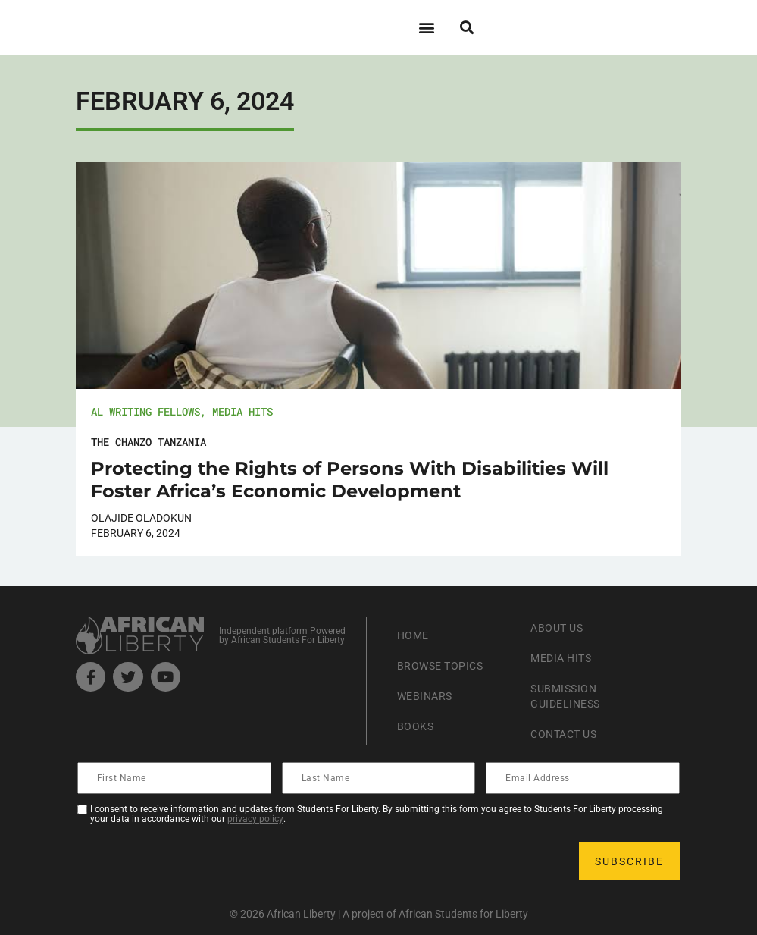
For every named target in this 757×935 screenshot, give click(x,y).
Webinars (428, 696)
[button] (426, 26)
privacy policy (255, 819)
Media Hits (242, 411)
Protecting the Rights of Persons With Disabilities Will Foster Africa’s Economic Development (349, 479)
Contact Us (568, 733)
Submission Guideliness (569, 696)
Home (415, 635)
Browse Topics (446, 665)
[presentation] (194, 861)
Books (418, 726)
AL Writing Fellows (145, 411)
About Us (560, 627)
